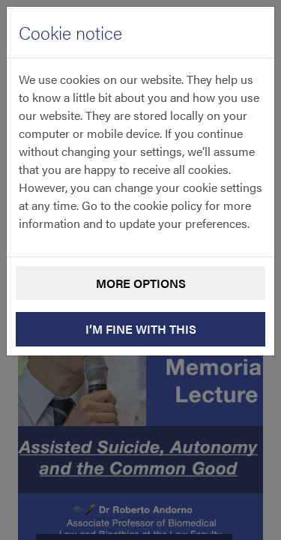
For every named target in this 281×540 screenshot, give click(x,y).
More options (141, 283)
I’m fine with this (140, 329)
